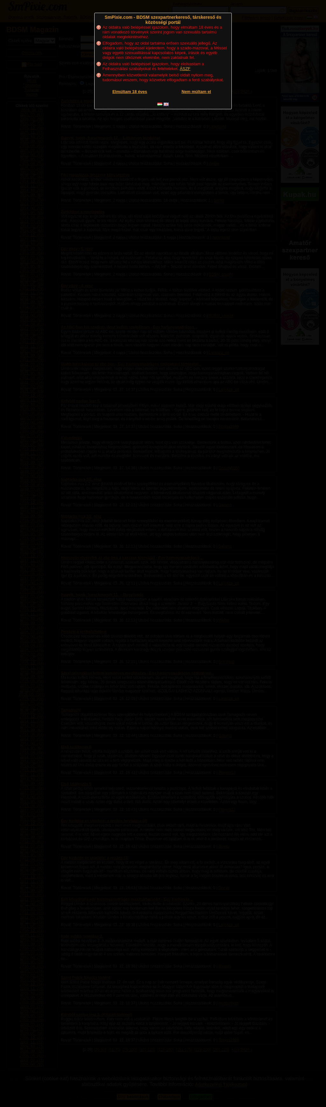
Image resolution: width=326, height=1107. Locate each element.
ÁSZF (185, 68)
